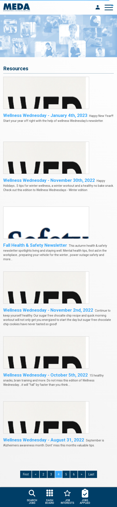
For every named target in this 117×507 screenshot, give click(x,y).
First (26, 474)
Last (91, 474)
